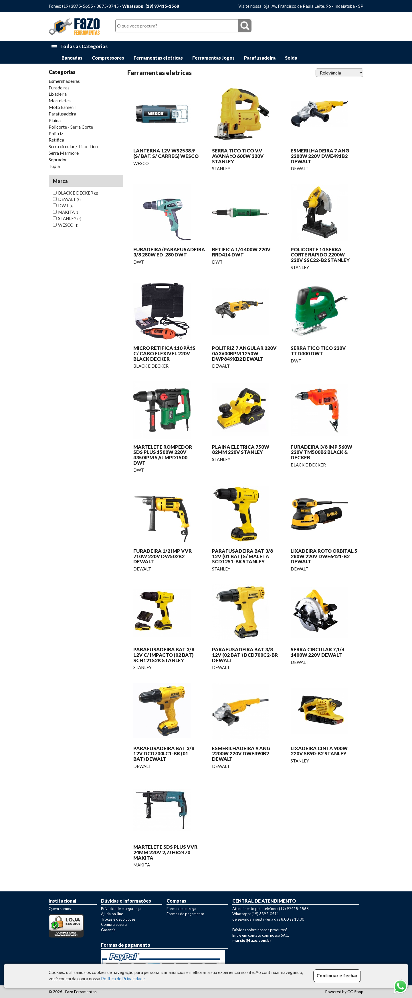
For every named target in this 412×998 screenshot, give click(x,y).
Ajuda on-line (112, 913)
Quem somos (60, 908)
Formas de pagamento (185, 913)
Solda (291, 57)
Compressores (108, 57)
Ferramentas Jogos (213, 57)
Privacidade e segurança (121, 908)
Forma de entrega (181, 908)
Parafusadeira (260, 57)
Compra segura (114, 924)
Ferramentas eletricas (158, 57)
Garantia (108, 930)
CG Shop (355, 991)
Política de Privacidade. (123, 978)
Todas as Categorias (80, 46)
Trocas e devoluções (118, 919)
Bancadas (72, 57)
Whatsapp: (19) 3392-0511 (255, 913)
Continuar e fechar (337, 975)
